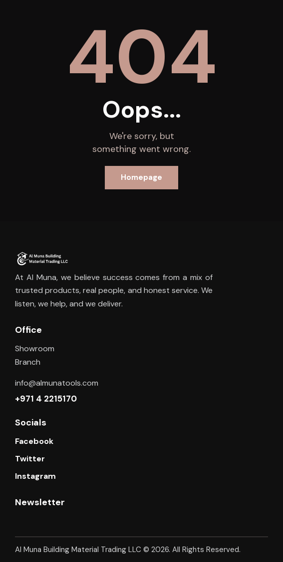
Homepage (141, 177)
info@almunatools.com (56, 383)
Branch (27, 362)
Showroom (34, 348)
